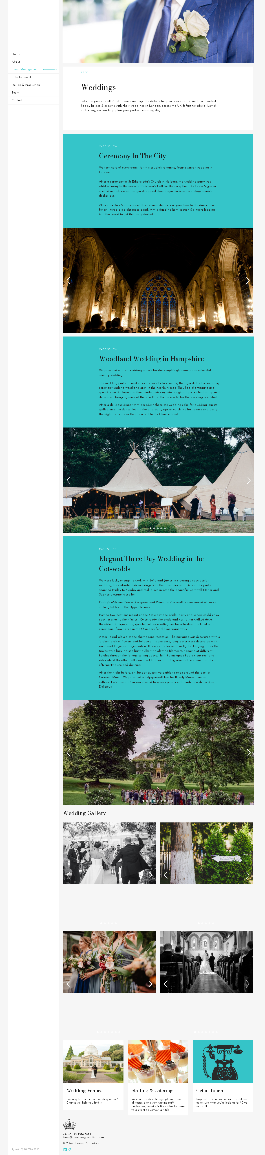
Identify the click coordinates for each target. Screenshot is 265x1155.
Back (84, 73)
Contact (17, 100)
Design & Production (26, 85)
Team (15, 92)
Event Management (25, 69)
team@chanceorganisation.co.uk (83, 1137)
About (16, 61)
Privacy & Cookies (87, 1143)
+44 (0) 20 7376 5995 (27, 1149)
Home (16, 54)
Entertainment (21, 77)
